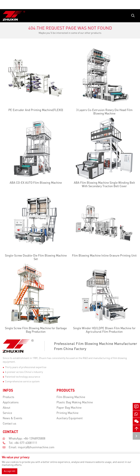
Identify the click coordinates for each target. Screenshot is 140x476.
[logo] (14, 16)
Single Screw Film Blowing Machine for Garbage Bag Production (36, 330)
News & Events (12, 418)
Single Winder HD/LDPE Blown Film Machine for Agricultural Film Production (104, 330)
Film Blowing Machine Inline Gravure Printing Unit (104, 255)
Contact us (9, 423)
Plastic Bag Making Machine (75, 402)
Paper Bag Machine (69, 407)
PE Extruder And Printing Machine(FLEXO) (35, 110)
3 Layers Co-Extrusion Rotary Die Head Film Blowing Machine (104, 112)
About (6, 407)
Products (8, 397)
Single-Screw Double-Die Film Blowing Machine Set (36, 257)
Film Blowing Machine (71, 397)
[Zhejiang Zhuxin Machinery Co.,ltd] (23, 346)
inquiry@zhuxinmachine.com (36, 447)
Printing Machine (67, 413)
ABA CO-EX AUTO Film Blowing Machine (36, 182)
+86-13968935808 (34, 438)
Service (7, 413)
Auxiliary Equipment (70, 418)
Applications (11, 402)
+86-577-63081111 (25, 443)
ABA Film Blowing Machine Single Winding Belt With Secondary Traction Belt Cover (104, 184)
